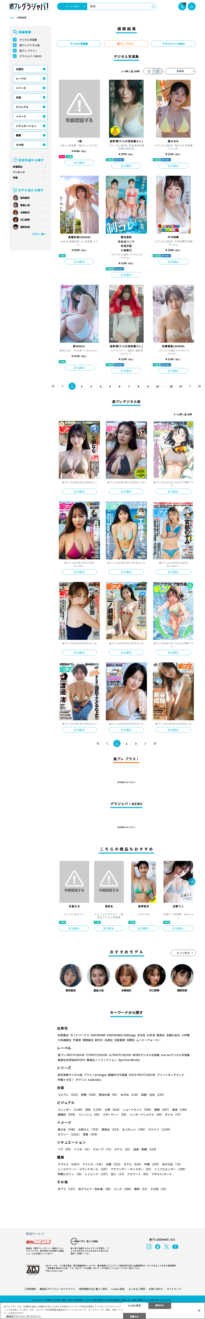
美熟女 (111, 1129)
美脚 (162, 1109)
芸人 (118, 1174)
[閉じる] (199, 1310)
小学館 (185, 1035)
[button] (192, 882)
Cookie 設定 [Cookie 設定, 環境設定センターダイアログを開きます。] (134, 1305)
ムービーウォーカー (148, 1040)
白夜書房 (119, 1040)
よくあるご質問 (136, 1289)
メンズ (123, 1189)
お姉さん (89, 1129)
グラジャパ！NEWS (30, 56)
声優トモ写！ (66, 1080)
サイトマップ (174, 1289)
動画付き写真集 (117, 1075)
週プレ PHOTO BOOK (71, 1055)
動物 (141, 1189)
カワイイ (160, 1129)
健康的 (67, 1114)
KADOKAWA (98, 1035)
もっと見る (183, 952)
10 (157, 386)
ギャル (173, 1114)
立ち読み (79, 162)
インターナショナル (146, 1114)
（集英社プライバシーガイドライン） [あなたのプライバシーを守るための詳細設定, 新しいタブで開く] (23, 1316)
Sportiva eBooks (129, 1060)
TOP (11, 18)
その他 (19, 145)
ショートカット (138, 1109)
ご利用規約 (30, 1289)
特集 (15, 177)
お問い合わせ (156, 1289)
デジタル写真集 (28, 40)
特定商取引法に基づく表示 (93, 1289)
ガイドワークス (79, 1035)
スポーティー (115, 1114)
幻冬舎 (151, 1035)
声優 (152, 1164)
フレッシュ (89, 1114)
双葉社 (131, 1040)
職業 (18, 135)
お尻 (113, 1109)
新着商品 (17, 166)
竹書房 (77, 1040)
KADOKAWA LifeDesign (121, 1035)
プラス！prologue (95, 1075)
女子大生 (172, 1164)
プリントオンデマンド (170, 1075)
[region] (102, 1310)
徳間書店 (87, 1040)
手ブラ (67, 1189)
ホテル (123, 1149)
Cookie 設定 (118, 1289)
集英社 (161, 1035)
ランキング (19, 172)
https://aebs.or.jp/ (54, 1270)
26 (171, 386)
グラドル (69, 1164)
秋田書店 (63, 1035)
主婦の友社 (173, 1035)
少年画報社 (64, 1040)
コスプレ (69, 1094)
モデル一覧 (38, 234)
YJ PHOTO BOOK (96, 1055)
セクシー (69, 1134)
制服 (89, 1094)
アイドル (93, 1164)
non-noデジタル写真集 (175, 1055)
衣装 (18, 97)
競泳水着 (109, 1094)
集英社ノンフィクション (102, 1060)
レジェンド (97, 1174)
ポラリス (81, 1080)
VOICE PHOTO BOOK (142, 1075)
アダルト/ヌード (161, 1174)
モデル (133, 1164)
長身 (180, 1109)
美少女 (67, 1129)
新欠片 (99, 1040)
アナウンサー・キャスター (132, 1169)
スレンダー (71, 1109)
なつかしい (134, 1129)
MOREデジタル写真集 (146, 1055)
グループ (103, 1149)
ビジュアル (22, 107)
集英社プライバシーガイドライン (57, 1289)
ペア (65, 1149)
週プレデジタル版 (29, 45)
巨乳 (94, 1109)
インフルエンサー (170, 1169)
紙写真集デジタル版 (70, 1075)
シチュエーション (26, 126)
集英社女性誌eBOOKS (71, 1060)
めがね (130, 1094)
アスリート (138, 1174)
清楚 (91, 1134)
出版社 (19, 69)
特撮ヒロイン (70, 1174)
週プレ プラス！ (28, 50)
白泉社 (109, 1040)
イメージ (21, 116)
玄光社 (141, 1035)
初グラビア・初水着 (95, 1189)
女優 (114, 1164)
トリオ (82, 1149)
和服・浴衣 (153, 1094)
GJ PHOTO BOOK (120, 1055)
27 (180, 386)
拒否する (159, 1305)
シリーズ (21, 88)
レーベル (21, 78)
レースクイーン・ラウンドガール (83, 1169)
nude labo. (95, 1080)
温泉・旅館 (145, 1149)
